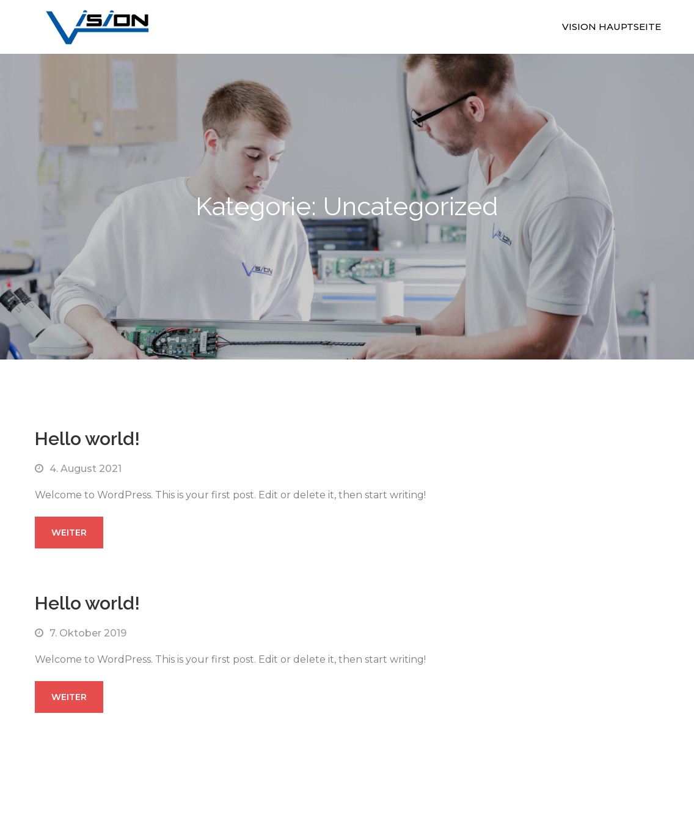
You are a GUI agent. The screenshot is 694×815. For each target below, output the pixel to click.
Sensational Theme (476, 750)
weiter (69, 532)
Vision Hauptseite (611, 26)
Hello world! (87, 438)
